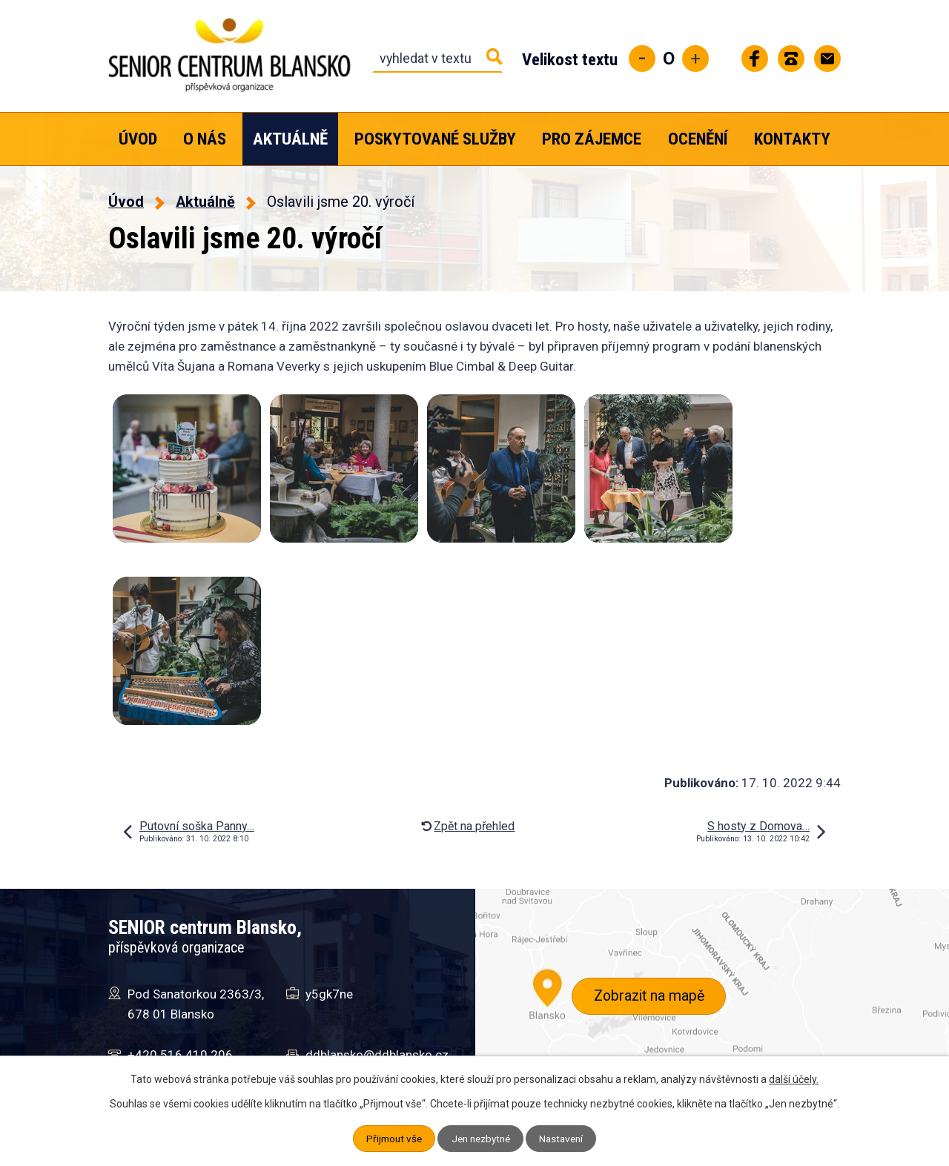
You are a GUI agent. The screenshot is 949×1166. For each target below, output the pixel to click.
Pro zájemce (591, 139)
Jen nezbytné (481, 1139)
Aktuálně (290, 139)
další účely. (794, 1079)
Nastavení (565, 1139)
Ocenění (698, 139)
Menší (642, 58)
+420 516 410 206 (180, 1054)
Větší (695, 58)
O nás (204, 139)
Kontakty (792, 139)
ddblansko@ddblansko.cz (377, 1054)
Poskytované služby (435, 139)
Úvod (138, 139)
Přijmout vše (390, 1139)
